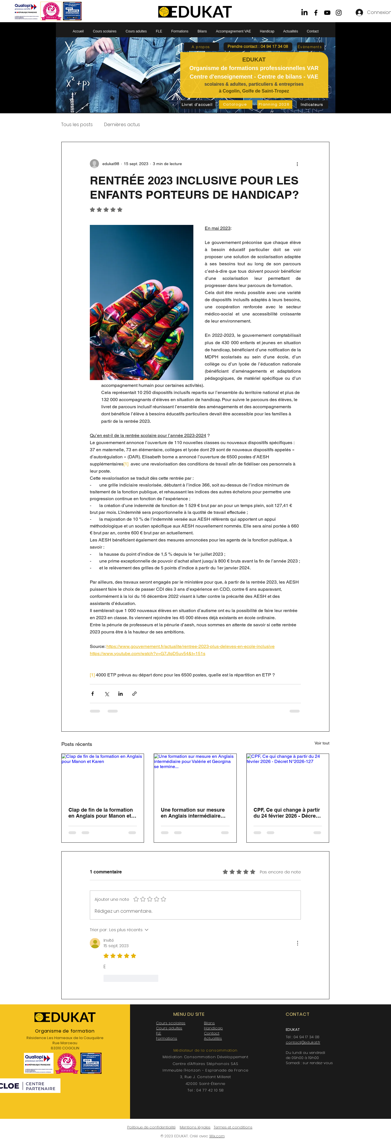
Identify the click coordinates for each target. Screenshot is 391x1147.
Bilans (209, 1023)
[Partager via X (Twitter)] (106, 693)
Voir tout (322, 743)
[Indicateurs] (312, 104)
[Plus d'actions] (297, 163)
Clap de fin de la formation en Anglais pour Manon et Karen (100, 813)
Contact (211, 1033)
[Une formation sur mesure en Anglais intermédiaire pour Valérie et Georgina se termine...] (195, 777)
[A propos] (201, 46)
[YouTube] (327, 13)
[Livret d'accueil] (197, 104)
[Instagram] (339, 13)
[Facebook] (316, 13)
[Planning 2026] (274, 104)
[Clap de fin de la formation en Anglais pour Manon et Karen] (103, 777)
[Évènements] (310, 46)
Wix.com (217, 1136)
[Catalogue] (235, 104)
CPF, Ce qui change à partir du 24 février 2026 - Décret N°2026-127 (287, 813)
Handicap (213, 1028)
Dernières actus (122, 124)
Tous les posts (77, 124)
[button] (258, 46)
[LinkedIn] (304, 13)
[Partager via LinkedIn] (120, 693)
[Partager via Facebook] (92, 693)
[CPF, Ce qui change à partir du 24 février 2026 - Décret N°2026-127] (288, 777)
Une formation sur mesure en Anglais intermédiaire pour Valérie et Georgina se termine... (194, 813)
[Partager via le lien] (134, 693)
